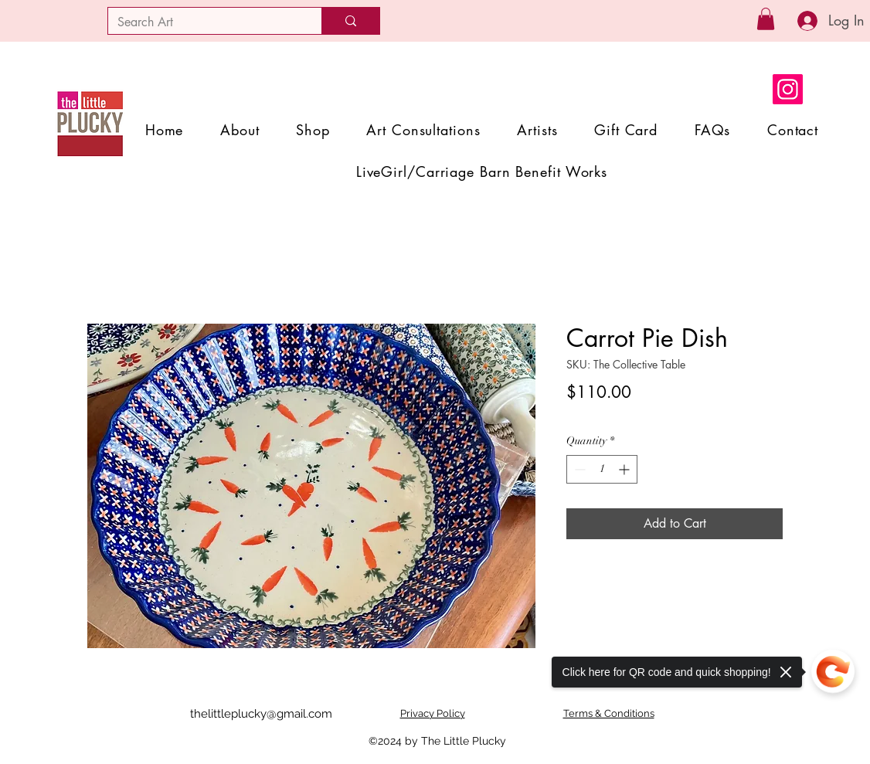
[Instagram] (788, 89)
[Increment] (625, 469)
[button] (765, 19)
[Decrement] (578, 469)
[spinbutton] (602, 469)
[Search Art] (203, 22)
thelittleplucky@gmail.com (261, 714)
